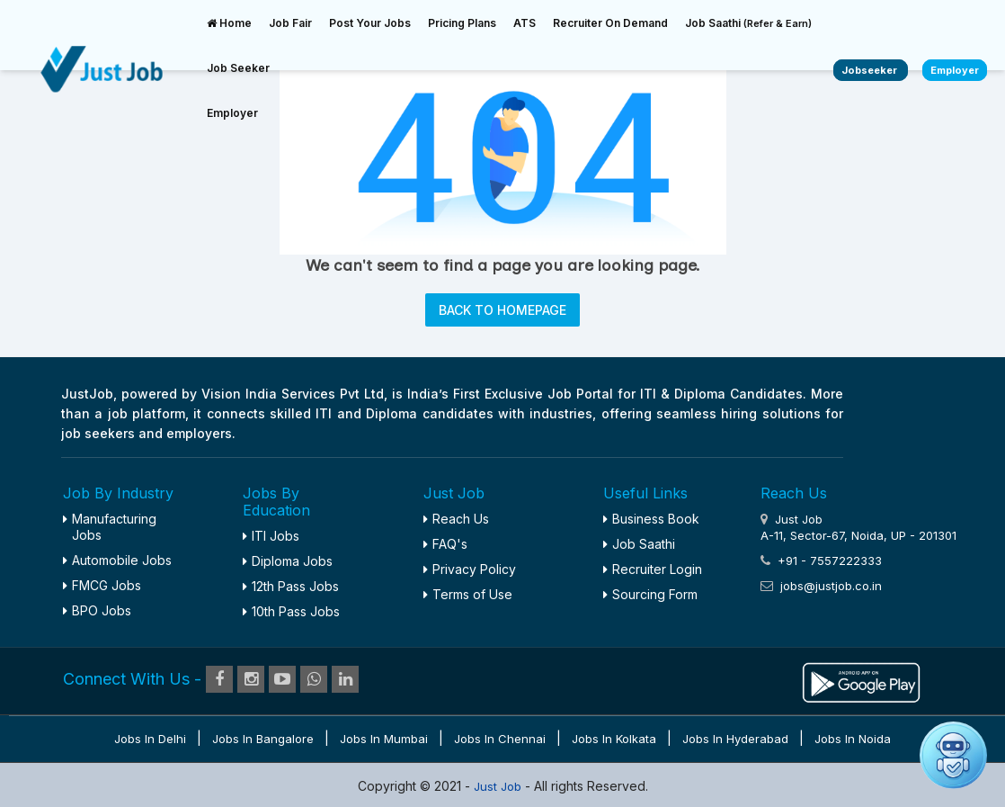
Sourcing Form (650, 594)
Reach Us (456, 518)
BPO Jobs (97, 610)
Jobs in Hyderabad (735, 738)
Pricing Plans (462, 23)
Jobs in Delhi (150, 738)
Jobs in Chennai (500, 738)
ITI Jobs (271, 535)
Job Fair (290, 23)
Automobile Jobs (117, 560)
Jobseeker (870, 70)
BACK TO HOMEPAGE (502, 310)
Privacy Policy (469, 569)
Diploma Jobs (288, 561)
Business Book (651, 518)
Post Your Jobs (370, 23)
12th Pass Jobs (291, 586)
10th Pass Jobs (291, 611)
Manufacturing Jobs (109, 526)
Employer (232, 113)
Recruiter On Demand (610, 23)
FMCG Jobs (102, 585)
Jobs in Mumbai (384, 738)
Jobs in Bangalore (263, 738)
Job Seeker (238, 68)
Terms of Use (467, 594)
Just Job (499, 786)
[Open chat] (953, 755)
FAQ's (445, 543)
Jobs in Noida (852, 738)
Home (229, 23)
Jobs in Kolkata (614, 738)
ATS (524, 23)
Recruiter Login (652, 569)
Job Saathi (748, 23)
